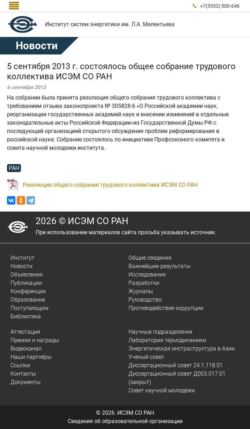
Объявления (26, 274)
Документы (25, 382)
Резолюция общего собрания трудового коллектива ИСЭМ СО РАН (110, 185)
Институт (22, 257)
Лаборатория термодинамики (167, 340)
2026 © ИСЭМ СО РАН (82, 221)
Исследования (147, 274)
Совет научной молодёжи (161, 390)
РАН (14, 168)
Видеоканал (26, 348)
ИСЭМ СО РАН (135, 412)
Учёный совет (146, 357)
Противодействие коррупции (165, 308)
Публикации (26, 283)
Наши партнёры (31, 357)
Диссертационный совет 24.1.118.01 (175, 365)
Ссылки (20, 365)
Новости (37, 45)
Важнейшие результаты (159, 266)
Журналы (140, 291)
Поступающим (29, 308)
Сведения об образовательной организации (125, 421)
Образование (27, 299)
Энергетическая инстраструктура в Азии (181, 348)
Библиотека (25, 316)
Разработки (143, 283)
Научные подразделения (160, 331)
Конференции (28, 291)
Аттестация (25, 331)
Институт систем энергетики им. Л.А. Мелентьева (110, 24)
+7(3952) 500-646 (220, 6)
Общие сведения (149, 257)
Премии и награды (34, 340)
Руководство (145, 299)
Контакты (23, 373)
